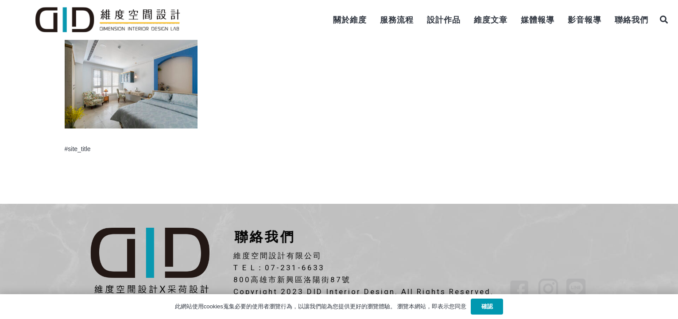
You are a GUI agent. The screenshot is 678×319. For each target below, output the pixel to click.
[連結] (107, 19)
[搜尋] (664, 19)
